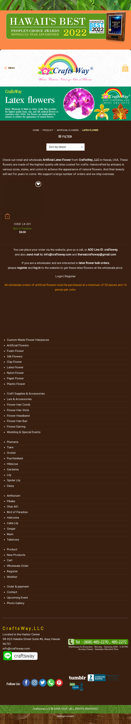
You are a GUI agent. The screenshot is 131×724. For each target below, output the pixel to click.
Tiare (10, 447)
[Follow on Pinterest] (59, 683)
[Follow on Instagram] (34, 683)
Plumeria (12, 442)
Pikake (11, 501)
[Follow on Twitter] (43, 683)
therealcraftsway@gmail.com (97, 254)
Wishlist (12, 577)
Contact (12, 592)
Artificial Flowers (68, 130)
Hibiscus (12, 464)
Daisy (10, 486)
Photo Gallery (15, 603)
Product (48, 130)
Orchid (11, 453)
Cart (9, 560)
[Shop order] (65, 147)
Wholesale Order (17, 565)
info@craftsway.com (57, 254)
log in (37, 267)
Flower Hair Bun (17, 421)
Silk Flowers (15, 356)
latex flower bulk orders (94, 263)
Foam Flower (15, 351)
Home (36, 130)
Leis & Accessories (19, 399)
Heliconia (13, 517)
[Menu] (10, 68)
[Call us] (51, 683)
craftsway (110, 249)
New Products (16, 555)
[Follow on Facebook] (26, 683)
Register (70, 276)
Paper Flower (15, 378)
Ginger (11, 528)
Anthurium (13, 495)
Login (59, 276)
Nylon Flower (15, 373)
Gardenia (13, 469)
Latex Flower (15, 367)
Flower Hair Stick (18, 410)
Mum (10, 534)
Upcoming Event (17, 597)
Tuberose (13, 539)
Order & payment (18, 586)
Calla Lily (12, 523)
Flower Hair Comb (18, 404)
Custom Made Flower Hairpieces (28, 340)
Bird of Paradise (22, 228)
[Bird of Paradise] (22, 200)
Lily (9, 475)
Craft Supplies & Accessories (26, 393)
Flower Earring (16, 426)
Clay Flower (14, 361)
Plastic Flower (16, 384)
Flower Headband (18, 415)
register (22, 267)
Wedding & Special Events (24, 432)
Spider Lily (13, 480)
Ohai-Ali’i (12, 506)
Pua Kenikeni (15, 458)
